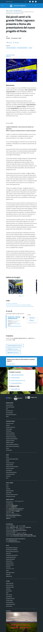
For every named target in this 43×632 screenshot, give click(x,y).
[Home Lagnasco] (17, 5)
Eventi (7, 485)
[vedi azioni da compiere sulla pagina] (15, 42)
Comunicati (8, 476)
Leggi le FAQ (8, 553)
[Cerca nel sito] (35, 5)
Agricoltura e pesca (10, 423)
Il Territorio (8, 488)
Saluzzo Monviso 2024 (10, 604)
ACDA (7, 592)
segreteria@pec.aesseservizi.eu (14, 541)
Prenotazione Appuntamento (12, 555)
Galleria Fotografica (10, 490)
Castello (7, 460)
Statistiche (8, 574)
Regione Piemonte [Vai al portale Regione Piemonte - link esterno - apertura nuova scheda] (9, 1)
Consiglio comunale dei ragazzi (12, 459)
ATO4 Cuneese (9, 594)
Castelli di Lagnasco (10, 587)
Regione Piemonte (9, 583)
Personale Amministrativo (11, 414)
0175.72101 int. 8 (16, 323)
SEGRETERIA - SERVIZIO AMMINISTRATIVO (14, 317)
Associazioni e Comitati (10, 496)
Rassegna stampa (9, 464)
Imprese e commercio (10, 440)
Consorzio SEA (9, 590)
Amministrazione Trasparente (12, 547)
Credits (7, 570)
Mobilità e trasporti (10, 442)
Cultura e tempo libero (10, 434)
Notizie (7, 457)
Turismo (7, 448)
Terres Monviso (9, 596)
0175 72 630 (10, 504)
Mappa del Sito (9, 576)
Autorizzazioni (9, 431)
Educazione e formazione (11, 436)
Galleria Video (8, 492)
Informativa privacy (10, 564)
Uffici (7, 408)
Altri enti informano (10, 468)
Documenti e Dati (9, 410)
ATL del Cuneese (9, 600)
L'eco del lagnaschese (10, 474)
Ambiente (8, 425)
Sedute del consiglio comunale (12, 466)
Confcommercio (9, 606)
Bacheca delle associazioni (11, 472)
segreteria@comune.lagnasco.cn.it (14, 326)
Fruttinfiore (8, 589)
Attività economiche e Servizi (12, 494)
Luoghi (7, 486)
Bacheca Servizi (9, 561)
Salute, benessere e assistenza (12, 444)
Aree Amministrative (10, 407)
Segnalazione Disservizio (11, 557)
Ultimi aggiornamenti (10, 572)
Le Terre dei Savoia (9, 602)
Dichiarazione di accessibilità (11, 549)
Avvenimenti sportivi (10, 462)
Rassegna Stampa (17, 10)
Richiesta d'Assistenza (10, 559)
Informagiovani (9, 470)
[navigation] (2, 5)
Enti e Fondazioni (9, 412)
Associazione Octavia (10, 598)
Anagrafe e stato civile (10, 427)
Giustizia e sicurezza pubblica (11, 438)
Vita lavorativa (9, 450)
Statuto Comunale (9, 563)
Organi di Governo (9, 405)
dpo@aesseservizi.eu (13, 540)
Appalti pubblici (9, 429)
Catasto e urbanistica (10, 433)
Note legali (8, 566)
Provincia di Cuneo (9, 585)
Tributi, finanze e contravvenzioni (12, 446)
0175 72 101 (10, 502)
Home (7, 10)
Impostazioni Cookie (10, 568)
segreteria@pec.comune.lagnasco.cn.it (16, 508)
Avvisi (7, 478)
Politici (7, 416)
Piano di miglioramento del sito (12, 551)
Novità (11, 10)
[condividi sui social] (9, 42)
